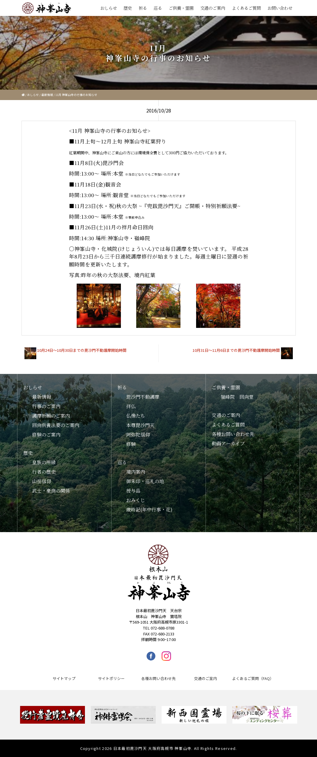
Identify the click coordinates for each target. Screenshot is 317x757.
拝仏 (131, 406)
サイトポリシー (111, 678)
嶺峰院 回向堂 (237, 396)
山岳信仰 (41, 481)
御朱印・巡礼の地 (145, 481)
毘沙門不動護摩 (142, 396)
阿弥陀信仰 (138, 434)
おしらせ (108, 8)
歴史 (128, 8)
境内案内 (135, 471)
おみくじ (135, 500)
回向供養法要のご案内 (55, 425)
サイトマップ (63, 678)
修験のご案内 (46, 434)
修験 (131, 444)
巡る (158, 8)
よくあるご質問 (246, 8)
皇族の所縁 (44, 462)
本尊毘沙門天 (140, 425)
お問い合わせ (279, 8)
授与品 (133, 490)
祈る (143, 8)
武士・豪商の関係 (51, 490)
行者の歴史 (44, 471)
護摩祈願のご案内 (51, 415)
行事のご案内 (46, 406)
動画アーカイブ (228, 443)
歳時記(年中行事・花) (149, 509)
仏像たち (135, 415)
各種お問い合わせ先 (233, 434)
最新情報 (47, 95)
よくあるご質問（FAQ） (253, 678)
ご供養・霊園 (181, 8)
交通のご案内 (212, 8)
